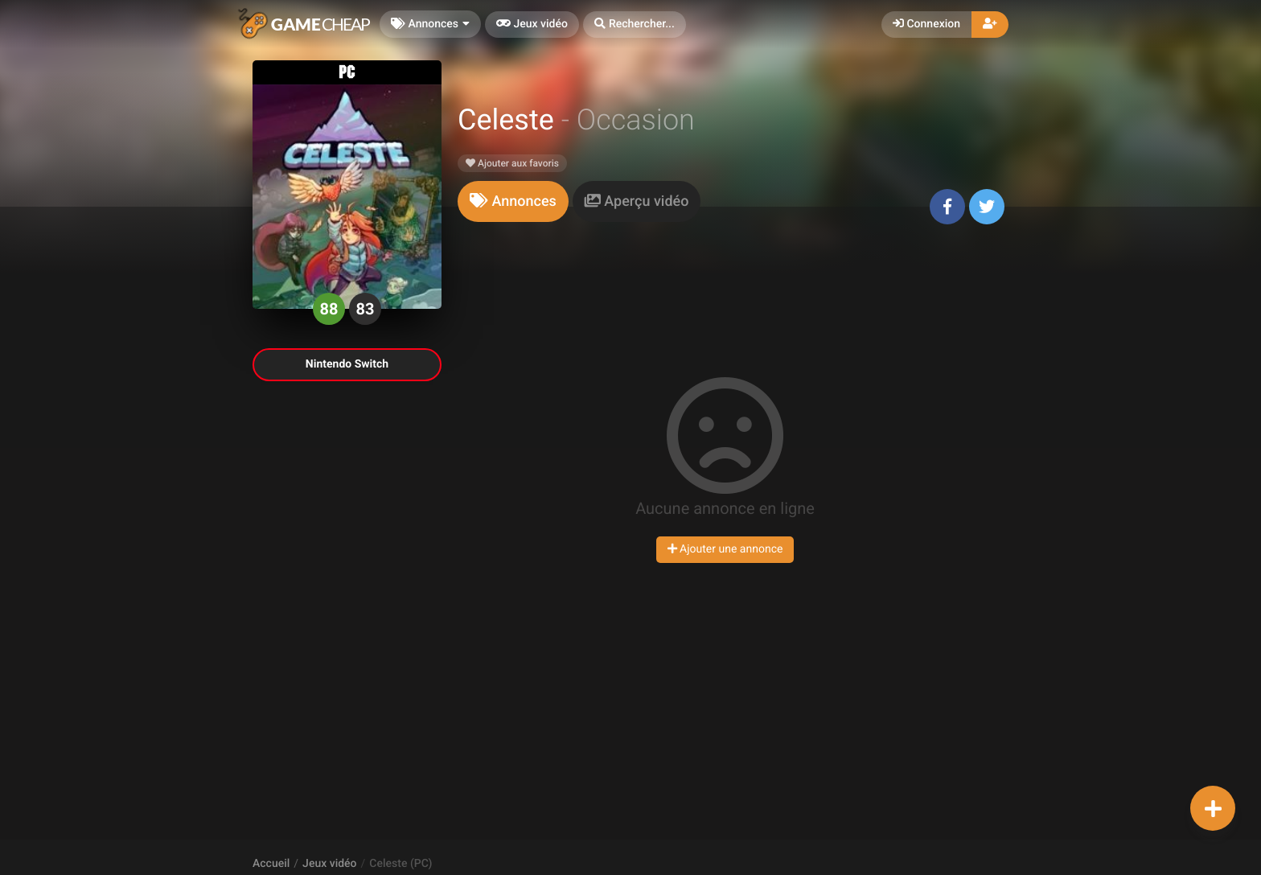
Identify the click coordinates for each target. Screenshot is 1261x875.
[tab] (513, 201)
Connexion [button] (926, 24)
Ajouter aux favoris (512, 163)
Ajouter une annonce (725, 549)
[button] (634, 24)
